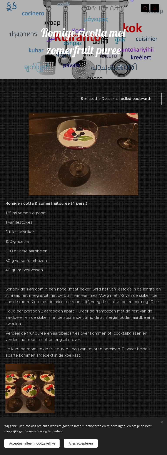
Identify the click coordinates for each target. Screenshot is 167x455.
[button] (145, 8)
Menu (153, 8)
